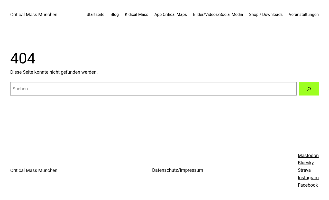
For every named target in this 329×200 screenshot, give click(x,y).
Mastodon (308, 155)
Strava (304, 170)
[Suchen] (309, 89)
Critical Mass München (33, 14)
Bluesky (306, 162)
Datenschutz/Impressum (177, 170)
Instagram (308, 177)
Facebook (308, 185)
